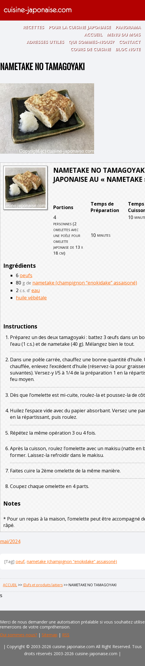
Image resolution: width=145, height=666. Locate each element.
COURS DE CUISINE (90, 49)
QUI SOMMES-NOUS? (91, 42)
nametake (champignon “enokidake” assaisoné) (84, 282)
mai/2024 (10, 541)
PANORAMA (128, 27)
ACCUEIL (93, 34)
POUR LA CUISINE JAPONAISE (80, 27)
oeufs (26, 275)
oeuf (20, 561)
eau (35, 290)
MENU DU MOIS (124, 34)
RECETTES (33, 27)
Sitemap (49, 635)
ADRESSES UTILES (45, 42)
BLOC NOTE (128, 49)
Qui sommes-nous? (18, 635)
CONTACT (130, 42)
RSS (65, 635)
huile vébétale (31, 297)
